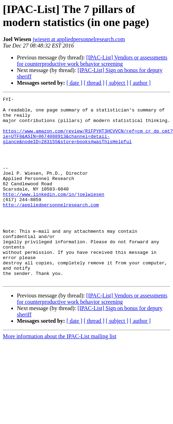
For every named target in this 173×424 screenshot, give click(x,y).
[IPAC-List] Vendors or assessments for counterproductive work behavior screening (92, 60)
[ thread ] (94, 83)
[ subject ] (117, 83)
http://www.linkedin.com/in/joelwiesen (53, 214)
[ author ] (140, 83)
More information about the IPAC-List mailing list (59, 373)
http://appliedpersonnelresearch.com (51, 227)
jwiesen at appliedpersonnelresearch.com (79, 39)
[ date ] (74, 83)
